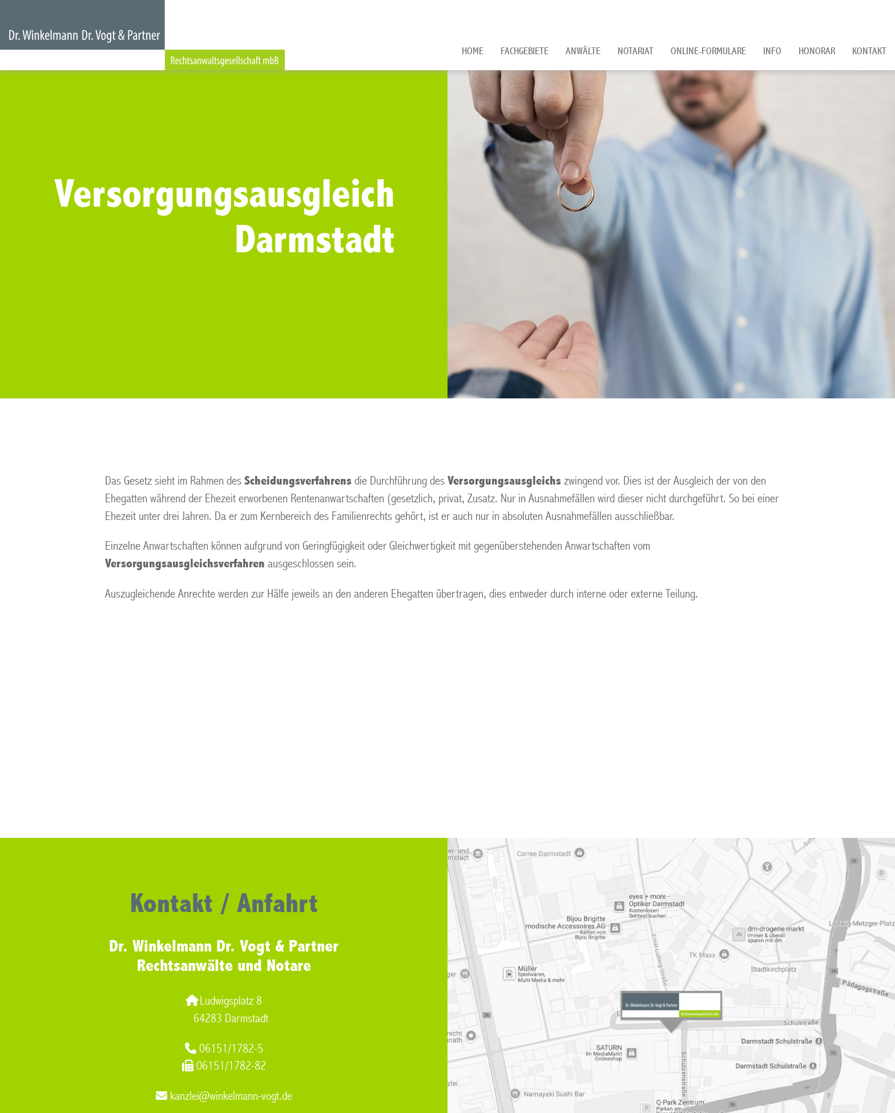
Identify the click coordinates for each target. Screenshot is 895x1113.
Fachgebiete (525, 51)
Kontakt (869, 51)
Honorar (817, 51)
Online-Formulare (708, 51)
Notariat (636, 51)
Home (472, 51)
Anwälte (583, 51)
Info (772, 51)
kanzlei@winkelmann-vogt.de (224, 1096)
